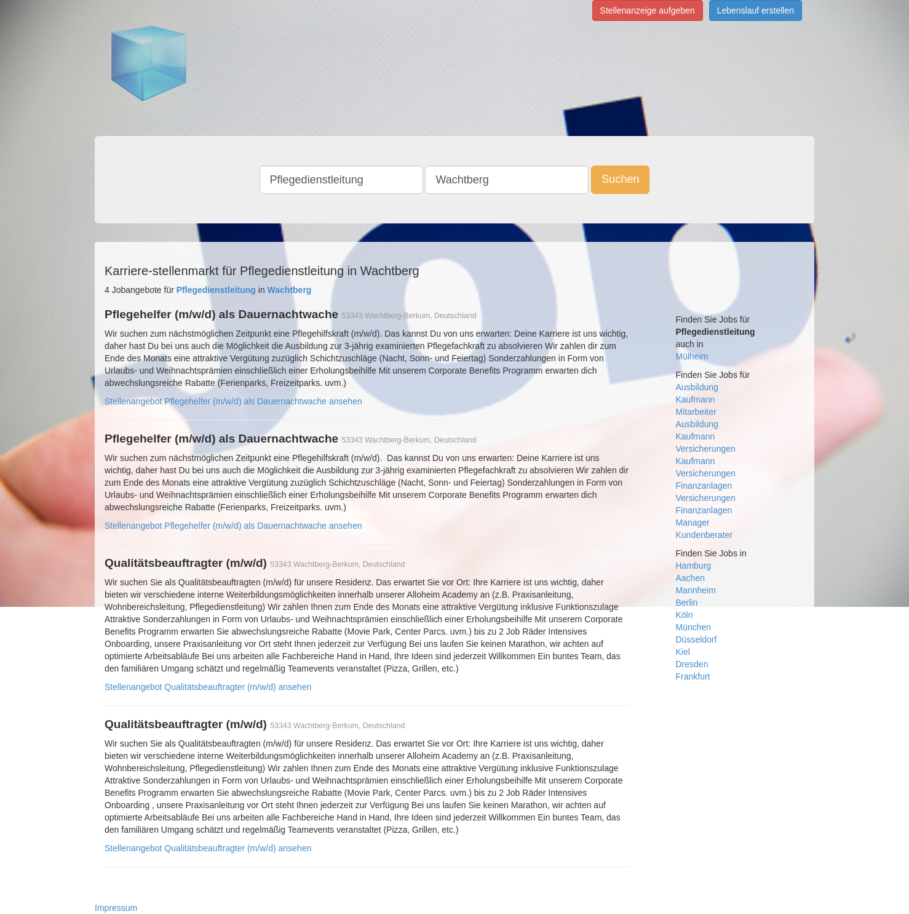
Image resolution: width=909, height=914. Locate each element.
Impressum (116, 908)
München (694, 627)
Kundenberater (704, 535)
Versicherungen (706, 449)
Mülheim (692, 356)
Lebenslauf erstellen (755, 10)
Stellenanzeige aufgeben (647, 10)
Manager (693, 522)
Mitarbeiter (696, 412)
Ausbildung (697, 387)
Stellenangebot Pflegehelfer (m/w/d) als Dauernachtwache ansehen (233, 401)
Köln (684, 615)
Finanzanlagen (704, 486)
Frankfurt (693, 676)
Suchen (620, 179)
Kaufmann (695, 399)
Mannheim (696, 590)
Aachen (690, 578)
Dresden (692, 664)
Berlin (687, 602)
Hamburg (694, 566)
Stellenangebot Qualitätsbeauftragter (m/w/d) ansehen (208, 687)
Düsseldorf (696, 639)
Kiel (683, 652)
